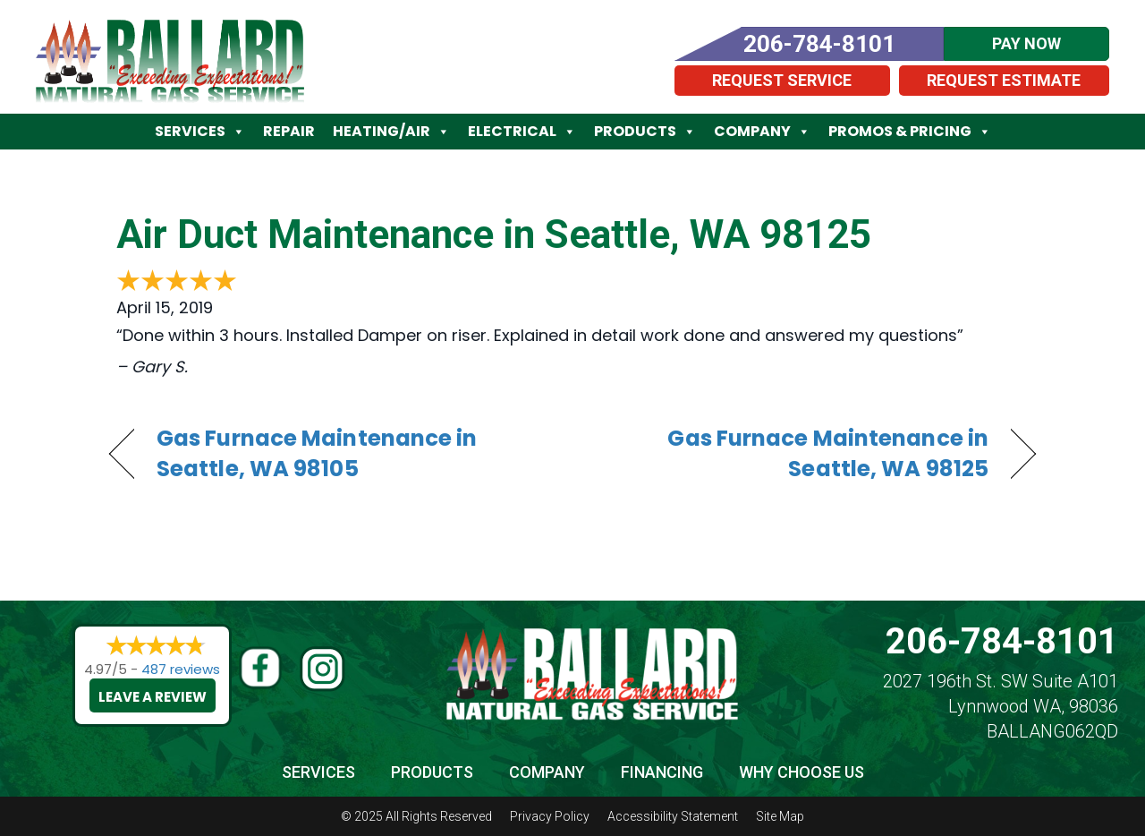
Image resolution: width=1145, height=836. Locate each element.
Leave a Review (152, 696)
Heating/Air (391, 131)
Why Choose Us (801, 772)
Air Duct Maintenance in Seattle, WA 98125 (493, 234)
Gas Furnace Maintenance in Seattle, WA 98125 (794, 453)
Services (200, 131)
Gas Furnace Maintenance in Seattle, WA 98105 (317, 453)
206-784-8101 (1002, 641)
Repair (289, 131)
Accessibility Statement (672, 816)
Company (762, 131)
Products (645, 131)
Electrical (522, 131)
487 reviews (180, 669)
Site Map (780, 816)
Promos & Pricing (909, 131)
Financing (662, 772)
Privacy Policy (549, 816)
